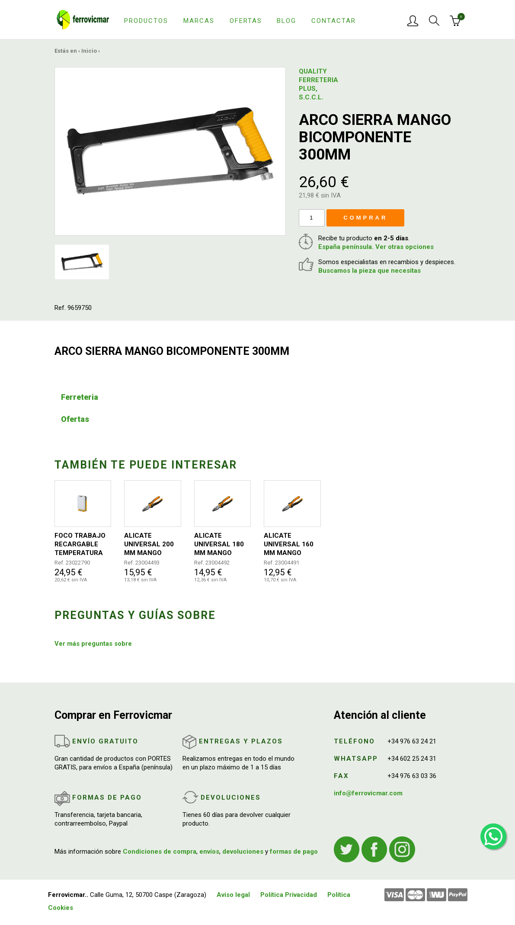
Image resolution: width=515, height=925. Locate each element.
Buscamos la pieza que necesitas (369, 270)
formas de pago (294, 851)
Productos (146, 21)
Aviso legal (233, 895)
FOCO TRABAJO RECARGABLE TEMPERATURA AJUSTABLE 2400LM (80, 544)
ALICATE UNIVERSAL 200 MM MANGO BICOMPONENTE (150, 544)
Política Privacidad (288, 895)
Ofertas (246, 21)
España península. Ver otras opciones (376, 247)
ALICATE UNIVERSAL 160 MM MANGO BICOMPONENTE (290, 544)
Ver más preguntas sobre (93, 644)
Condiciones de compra (159, 851)
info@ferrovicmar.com (368, 793)
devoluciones (242, 851)
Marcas (198, 21)
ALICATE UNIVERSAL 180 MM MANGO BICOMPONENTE (220, 544)
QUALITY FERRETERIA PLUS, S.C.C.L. (316, 84)
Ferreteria (79, 397)
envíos (209, 851)
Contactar (333, 21)
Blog (286, 21)
